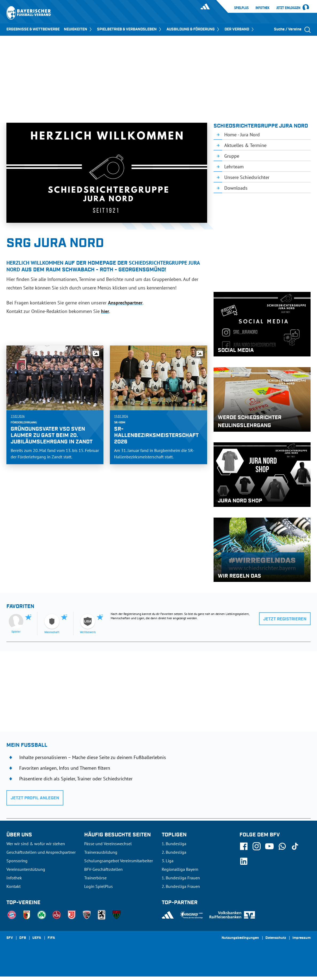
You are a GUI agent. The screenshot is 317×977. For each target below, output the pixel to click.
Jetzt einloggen (288, 8)
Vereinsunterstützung (25, 869)
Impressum (301, 938)
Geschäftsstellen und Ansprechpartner (41, 852)
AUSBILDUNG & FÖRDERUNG (193, 29)
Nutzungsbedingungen (240, 938)
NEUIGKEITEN (78, 29)
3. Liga (167, 860)
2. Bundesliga (174, 852)
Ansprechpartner (125, 303)
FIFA (51, 938)
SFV (9, 938)
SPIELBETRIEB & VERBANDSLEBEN (129, 29)
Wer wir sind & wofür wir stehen (35, 843)
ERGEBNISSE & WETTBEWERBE (33, 29)
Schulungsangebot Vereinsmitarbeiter (118, 860)
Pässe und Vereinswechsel (108, 843)
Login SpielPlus (98, 886)
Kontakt (13, 886)
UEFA (36, 938)
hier (105, 311)
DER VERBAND (240, 29)
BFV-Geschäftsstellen (103, 869)
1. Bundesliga (174, 843)
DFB (22, 938)
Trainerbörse (95, 877)
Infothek (262, 7)
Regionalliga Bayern (180, 869)
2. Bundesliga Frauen (181, 886)
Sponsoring (17, 860)
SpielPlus (241, 7)
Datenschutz (275, 938)
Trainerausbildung (100, 852)
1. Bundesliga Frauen (181, 877)
